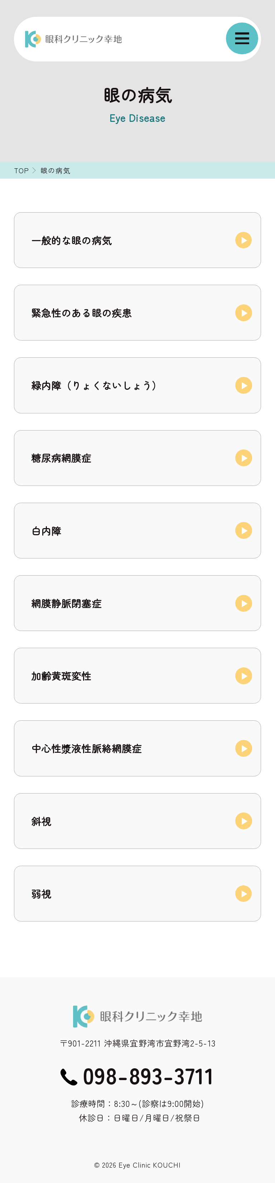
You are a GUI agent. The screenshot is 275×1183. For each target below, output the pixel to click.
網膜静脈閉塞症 (66, 603)
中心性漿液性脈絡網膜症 (86, 748)
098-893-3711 (148, 1074)
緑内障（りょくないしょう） (96, 385)
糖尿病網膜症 (61, 458)
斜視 (41, 821)
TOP (21, 170)
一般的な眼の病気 (71, 240)
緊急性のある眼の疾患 (81, 312)
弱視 (41, 893)
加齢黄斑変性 (61, 675)
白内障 (46, 530)
